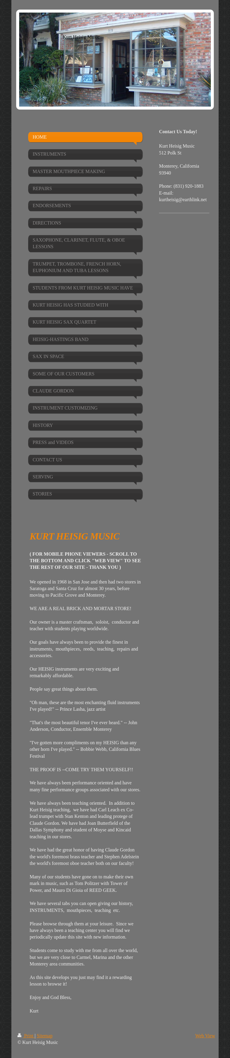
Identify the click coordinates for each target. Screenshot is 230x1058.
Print (25, 1035)
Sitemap (44, 1035)
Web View (205, 1035)
